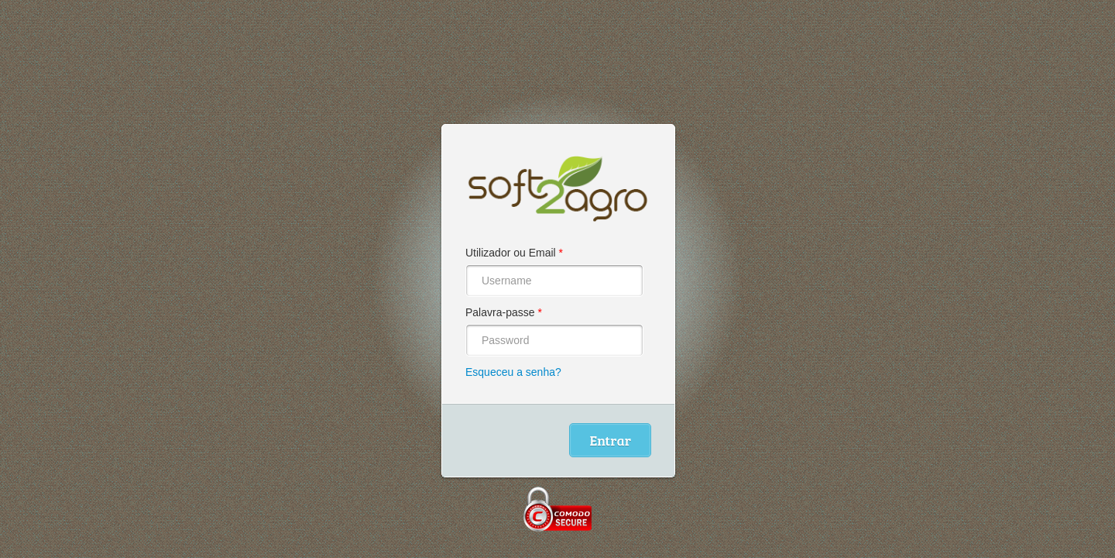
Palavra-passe (503, 312)
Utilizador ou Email (514, 252)
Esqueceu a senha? (513, 372)
